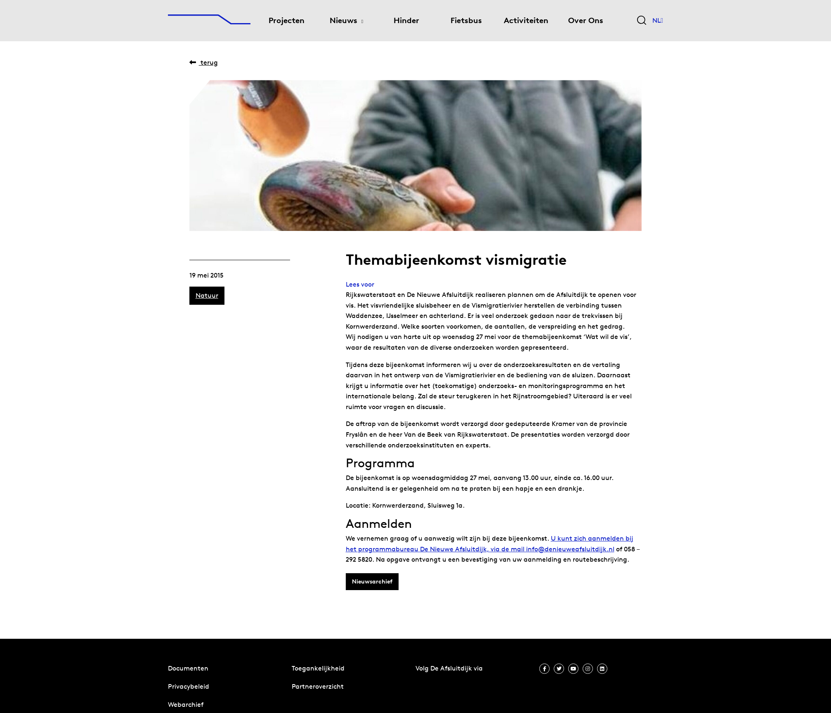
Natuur (207, 295)
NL (657, 20)
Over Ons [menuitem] (585, 20)
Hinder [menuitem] (406, 20)
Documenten (188, 668)
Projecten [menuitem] (287, 20)
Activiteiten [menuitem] (526, 20)
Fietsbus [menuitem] (466, 20)
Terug (203, 62)
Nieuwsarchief (372, 581)
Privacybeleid (188, 686)
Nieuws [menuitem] (343, 20)
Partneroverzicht (318, 686)
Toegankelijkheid (318, 668)
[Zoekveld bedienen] (641, 21)
